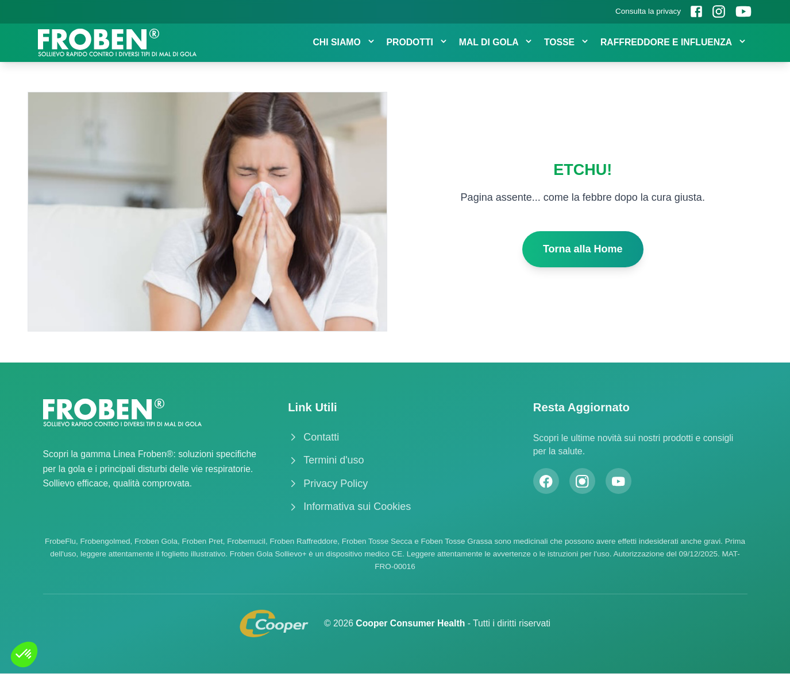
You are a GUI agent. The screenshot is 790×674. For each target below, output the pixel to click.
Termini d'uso (326, 460)
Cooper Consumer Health (411, 623)
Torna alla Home (583, 249)
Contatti (313, 437)
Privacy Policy (328, 483)
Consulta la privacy (648, 11)
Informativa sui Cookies (349, 506)
